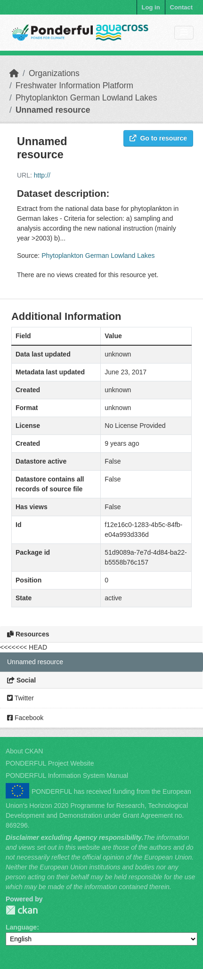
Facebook (25, 717)
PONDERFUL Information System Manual (67, 775)
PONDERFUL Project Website (50, 763)
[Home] (14, 73)
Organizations (54, 73)
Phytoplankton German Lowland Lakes (86, 97)
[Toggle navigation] (184, 32)
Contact (181, 7)
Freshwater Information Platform (74, 85)
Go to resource (158, 138)
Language (21, 927)
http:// (42, 175)
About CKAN (24, 751)
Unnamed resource (53, 110)
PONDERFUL (22, 910)
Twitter (20, 698)
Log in (151, 7)
